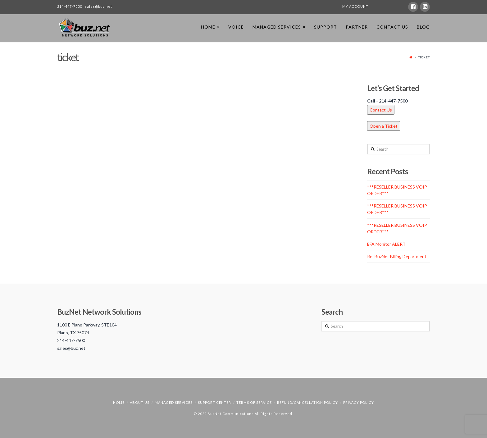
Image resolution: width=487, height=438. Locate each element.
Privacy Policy (358, 402)
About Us (139, 402)
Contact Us (381, 109)
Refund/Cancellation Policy (307, 402)
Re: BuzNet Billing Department (396, 256)
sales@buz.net (98, 6)
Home (119, 402)
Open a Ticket (384, 126)
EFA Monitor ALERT (386, 244)
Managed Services (174, 402)
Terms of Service (254, 402)
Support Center (214, 402)
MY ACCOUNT (355, 6)
